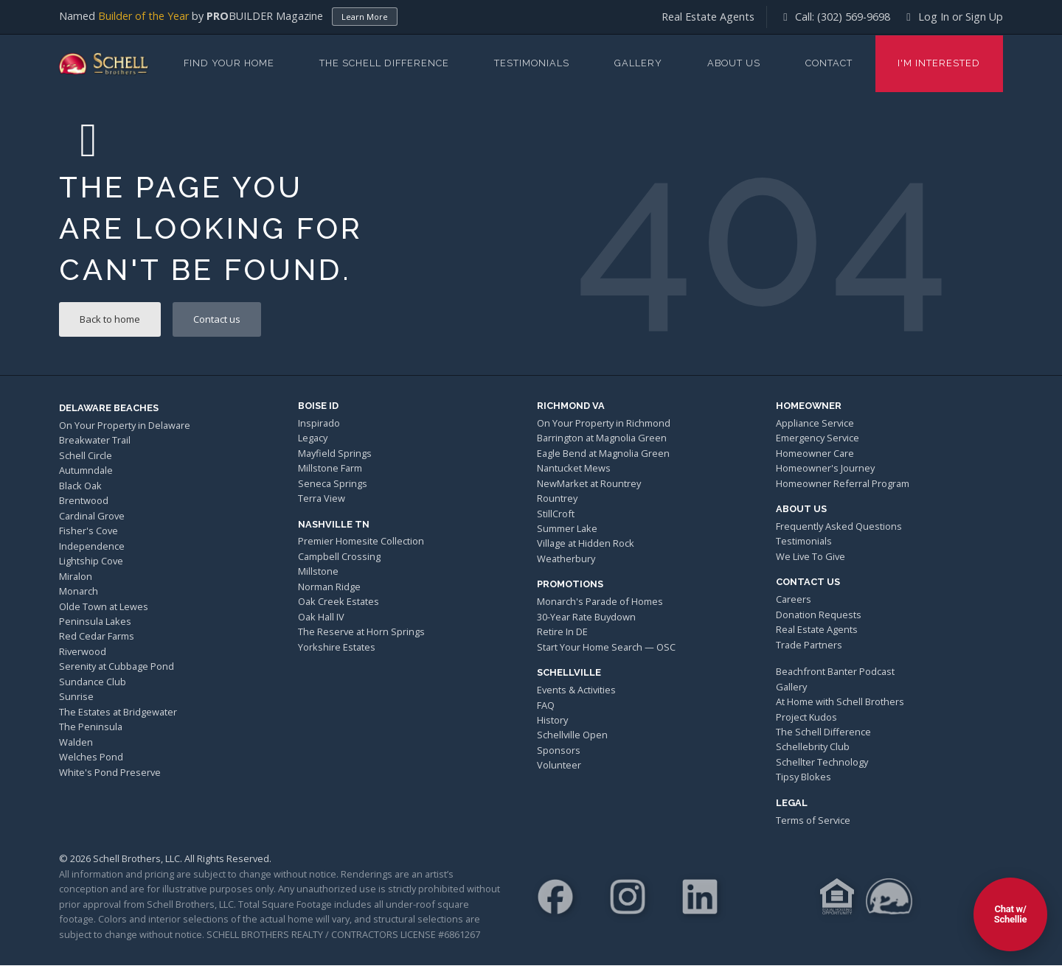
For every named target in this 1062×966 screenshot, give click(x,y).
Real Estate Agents (708, 17)
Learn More (364, 16)
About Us (733, 63)
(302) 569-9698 (853, 17)
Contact (829, 63)
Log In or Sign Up (952, 17)
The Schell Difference (384, 63)
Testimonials (531, 63)
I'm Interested (939, 63)
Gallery (638, 63)
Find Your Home (229, 63)
